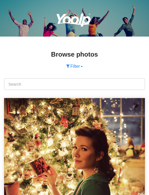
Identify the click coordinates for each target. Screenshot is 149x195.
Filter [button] (74, 66)
